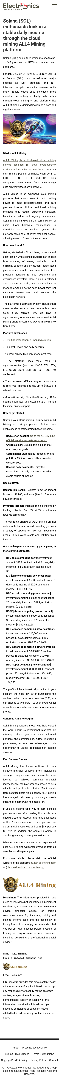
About (16, 1047)
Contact (53, 1060)
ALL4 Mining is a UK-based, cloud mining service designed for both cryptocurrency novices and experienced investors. (29, 165)
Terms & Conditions (43, 1053)
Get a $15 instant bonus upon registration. (28, 340)
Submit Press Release (17, 1053)
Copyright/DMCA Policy (14, 1060)
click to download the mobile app (25, 867)
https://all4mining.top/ (43, 862)
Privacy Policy (38, 1060)
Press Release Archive (34, 1047)
